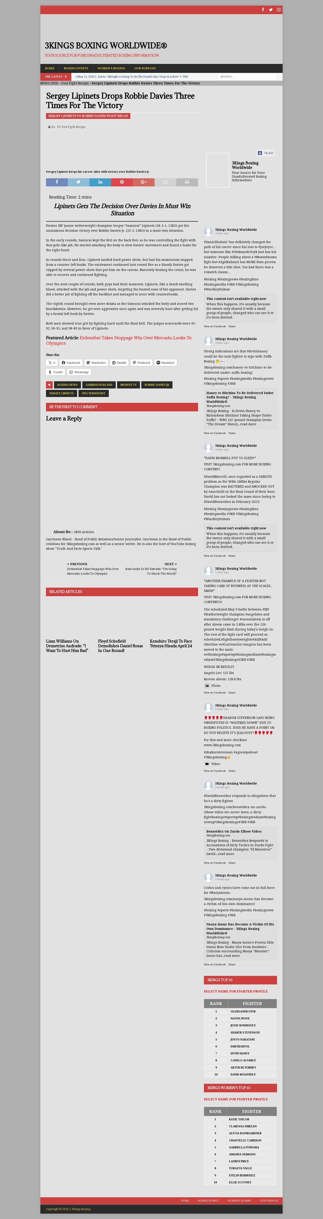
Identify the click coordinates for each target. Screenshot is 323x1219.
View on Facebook (215, 326)
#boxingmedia (241, 378)
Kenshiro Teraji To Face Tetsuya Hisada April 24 (171, 643)
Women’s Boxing (116, 68)
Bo (53, 126)
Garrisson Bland (99, 384)
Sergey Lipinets (61, 393)
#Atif (256, 639)
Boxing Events (78, 68)
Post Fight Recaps (75, 83)
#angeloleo (253, 614)
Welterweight (93, 393)
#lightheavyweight (236, 639)
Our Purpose (153, 68)
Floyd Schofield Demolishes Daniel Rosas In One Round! (120, 646)
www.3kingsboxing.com (222, 744)
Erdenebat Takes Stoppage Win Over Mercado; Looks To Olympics (119, 340)
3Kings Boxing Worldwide (236, 229)
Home (50, 68)
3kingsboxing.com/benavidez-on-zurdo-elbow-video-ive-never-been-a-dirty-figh (235, 812)
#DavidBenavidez (217, 501)
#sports (223, 378)
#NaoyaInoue (219, 892)
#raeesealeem (250, 619)
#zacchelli (217, 491)
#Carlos (228, 644)
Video (212, 763)
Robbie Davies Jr (157, 384)
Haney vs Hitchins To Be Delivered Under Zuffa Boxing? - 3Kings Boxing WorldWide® (240, 397)
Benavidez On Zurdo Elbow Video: (234, 831)
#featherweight (216, 614)
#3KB (231, 284)
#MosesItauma (265, 257)
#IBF (265, 609)
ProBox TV (128, 384)
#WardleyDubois (217, 289)
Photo (212, 685)
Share (232, 326)
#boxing (210, 279)
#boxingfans (248, 508)
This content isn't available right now (236, 298)
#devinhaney (257, 351)
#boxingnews (263, 378)
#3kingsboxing (247, 284)
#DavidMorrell (215, 476)
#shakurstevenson (218, 752)
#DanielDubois (215, 242)
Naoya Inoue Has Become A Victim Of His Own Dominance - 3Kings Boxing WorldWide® (240, 928)
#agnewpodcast (246, 752)
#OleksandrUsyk (244, 251)
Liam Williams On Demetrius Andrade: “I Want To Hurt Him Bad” (67, 646)
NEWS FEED (49, 83)
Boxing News (67, 384)
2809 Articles (84, 532)
